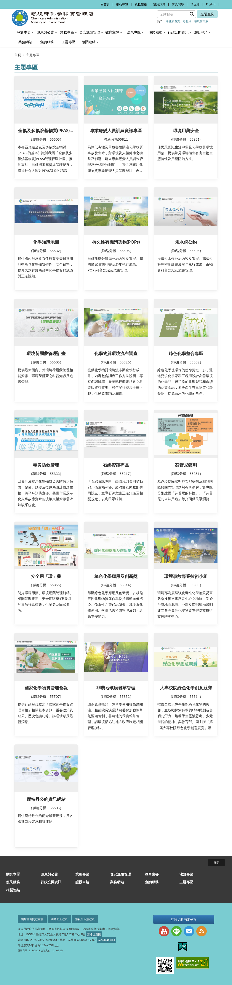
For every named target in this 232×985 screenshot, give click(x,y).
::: (96, 3)
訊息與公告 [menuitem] (47, 32)
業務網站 (117, 882)
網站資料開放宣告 (32, 919)
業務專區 (82, 874)
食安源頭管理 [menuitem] (91, 32)
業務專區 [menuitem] (68, 32)
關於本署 (13, 874)
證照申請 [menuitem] (202, 32)
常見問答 (178, 4)
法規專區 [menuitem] (135, 32)
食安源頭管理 (120, 874)
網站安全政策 (59, 919)
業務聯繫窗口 (106, 940)
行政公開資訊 (51, 882)
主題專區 (32, 55)
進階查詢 (207, 14)
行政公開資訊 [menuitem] (179, 32)
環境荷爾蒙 (201, 21)
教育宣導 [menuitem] (113, 32)
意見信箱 (141, 4)
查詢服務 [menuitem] (47, 42)
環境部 (195, 4)
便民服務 (13, 882)
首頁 (17, 55)
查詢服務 (152, 882)
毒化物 (187, 21)
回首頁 (105, 4)
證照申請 (82, 882)
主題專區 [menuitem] (68, 42)
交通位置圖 (94, 934)
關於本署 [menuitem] (25, 32)
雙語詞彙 (159, 4)
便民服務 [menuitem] (157, 32)
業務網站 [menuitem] (25, 42)
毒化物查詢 (173, 21)
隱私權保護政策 (85, 919)
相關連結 (13, 890)
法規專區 (186, 874)
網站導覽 (122, 4)
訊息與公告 (49, 874)
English (211, 4)
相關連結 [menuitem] (90, 42)
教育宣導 (152, 874)
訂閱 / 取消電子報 (184, 919)
